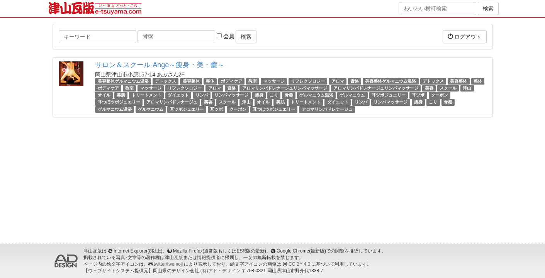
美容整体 (191, 81)
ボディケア (231, 81)
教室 (252, 81)
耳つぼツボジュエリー (119, 102)
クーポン (439, 95)
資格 (354, 81)
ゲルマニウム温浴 (316, 95)
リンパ (201, 95)
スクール (448, 88)
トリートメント (146, 95)
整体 (210, 81)
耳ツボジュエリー (389, 95)
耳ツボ (418, 95)
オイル (104, 95)
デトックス (165, 81)
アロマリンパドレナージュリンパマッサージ (284, 88)
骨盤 (289, 95)
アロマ (337, 81)
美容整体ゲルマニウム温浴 (123, 81)
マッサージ (274, 81)
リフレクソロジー (308, 81)
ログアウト (465, 36)
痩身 (259, 95)
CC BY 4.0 (299, 264)
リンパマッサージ (231, 95)
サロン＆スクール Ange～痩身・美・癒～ (159, 65)
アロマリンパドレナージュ (171, 102)
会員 (225, 36)
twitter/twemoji (168, 264)
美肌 (121, 95)
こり (274, 95)
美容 (429, 88)
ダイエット (178, 95)
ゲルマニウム (352, 95)
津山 (467, 88)
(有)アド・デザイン (220, 270)
